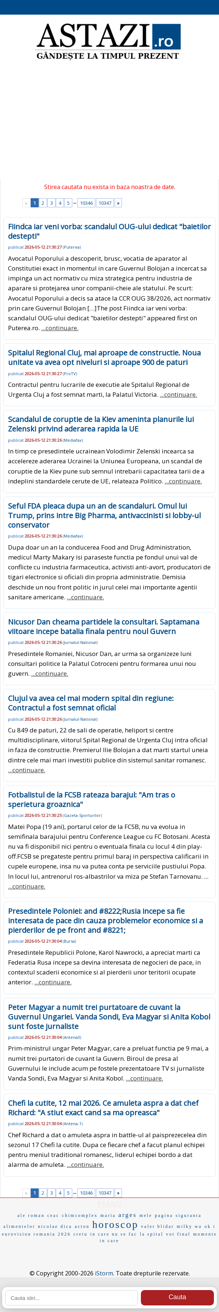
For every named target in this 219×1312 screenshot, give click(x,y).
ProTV (70, 373)
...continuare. (59, 328)
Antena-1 (72, 1123)
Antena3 (72, 1037)
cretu (80, 1234)
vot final (178, 1234)
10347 (105, 203)
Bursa (69, 941)
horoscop (115, 1224)
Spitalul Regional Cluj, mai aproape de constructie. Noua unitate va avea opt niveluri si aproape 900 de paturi (104, 357)
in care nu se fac (113, 1234)
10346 (86, 203)
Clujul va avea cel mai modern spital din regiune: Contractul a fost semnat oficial (91, 703)
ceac (53, 1215)
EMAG (109, 1204)
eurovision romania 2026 (36, 1234)
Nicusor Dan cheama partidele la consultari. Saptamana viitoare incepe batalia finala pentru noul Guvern (103, 626)
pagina (164, 1215)
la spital (152, 1234)
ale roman (31, 1215)
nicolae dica (55, 1226)
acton (82, 1226)
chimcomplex (80, 1215)
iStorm (104, 1273)
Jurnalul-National (80, 642)
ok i (209, 1226)
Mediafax (73, 440)
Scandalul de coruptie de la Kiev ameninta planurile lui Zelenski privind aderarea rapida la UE (101, 424)
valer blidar (157, 1226)
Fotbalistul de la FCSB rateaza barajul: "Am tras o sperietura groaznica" (91, 799)
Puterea (72, 247)
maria (108, 1215)
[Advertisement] (109, 120)
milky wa (189, 1226)
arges (127, 1214)
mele (145, 1215)
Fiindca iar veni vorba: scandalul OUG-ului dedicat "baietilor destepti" (109, 231)
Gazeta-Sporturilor (82, 815)
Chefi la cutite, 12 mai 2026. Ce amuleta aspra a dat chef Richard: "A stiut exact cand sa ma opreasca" (103, 1107)
